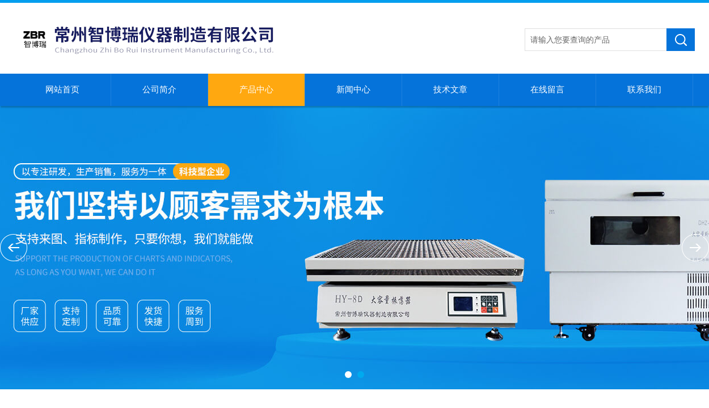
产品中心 (256, 89)
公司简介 (159, 89)
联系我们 (644, 89)
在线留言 (547, 89)
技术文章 (450, 89)
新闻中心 (353, 89)
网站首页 (62, 89)
